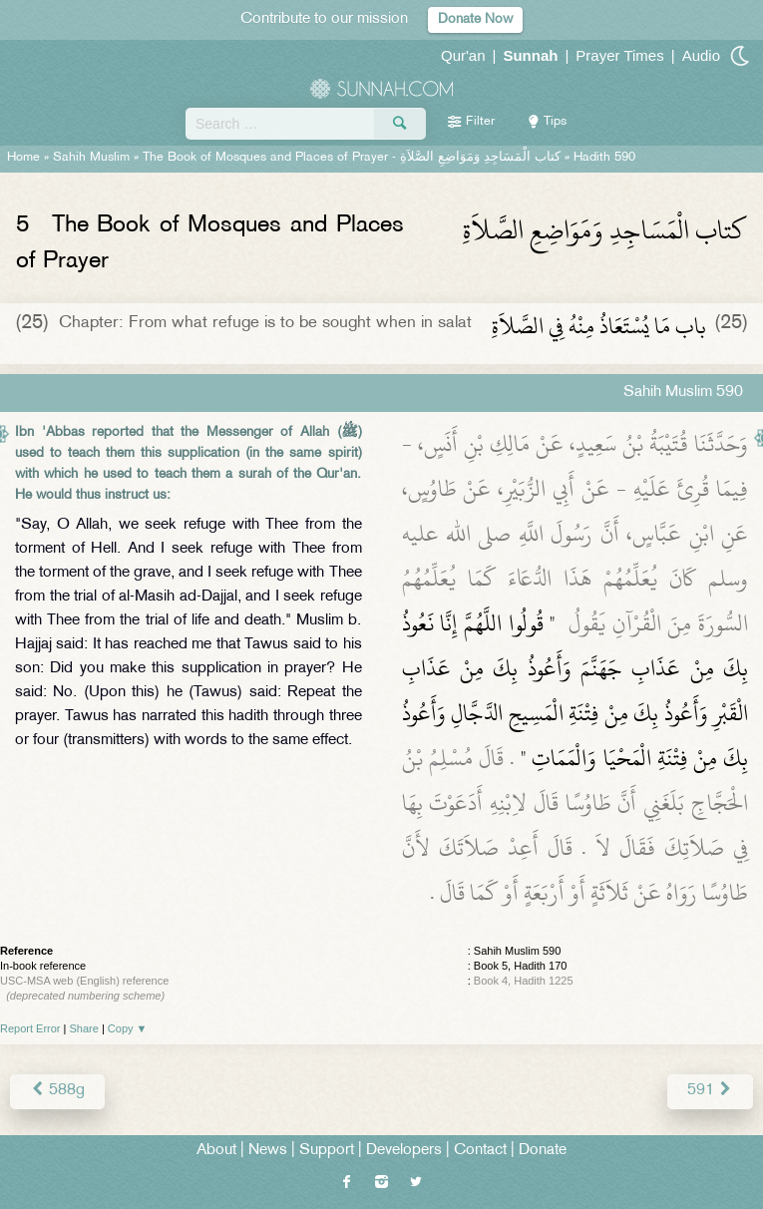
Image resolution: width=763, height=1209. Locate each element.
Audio (701, 55)
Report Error (30, 1028)
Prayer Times (619, 55)
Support (326, 1150)
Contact (480, 1150)
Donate (543, 1150)
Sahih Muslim (91, 158)
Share (84, 1028)
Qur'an (463, 55)
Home (23, 158)
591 (710, 1090)
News (267, 1150)
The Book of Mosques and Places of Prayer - (352, 158)
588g (57, 1090)
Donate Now (475, 19)
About (216, 1150)
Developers (404, 1150)
